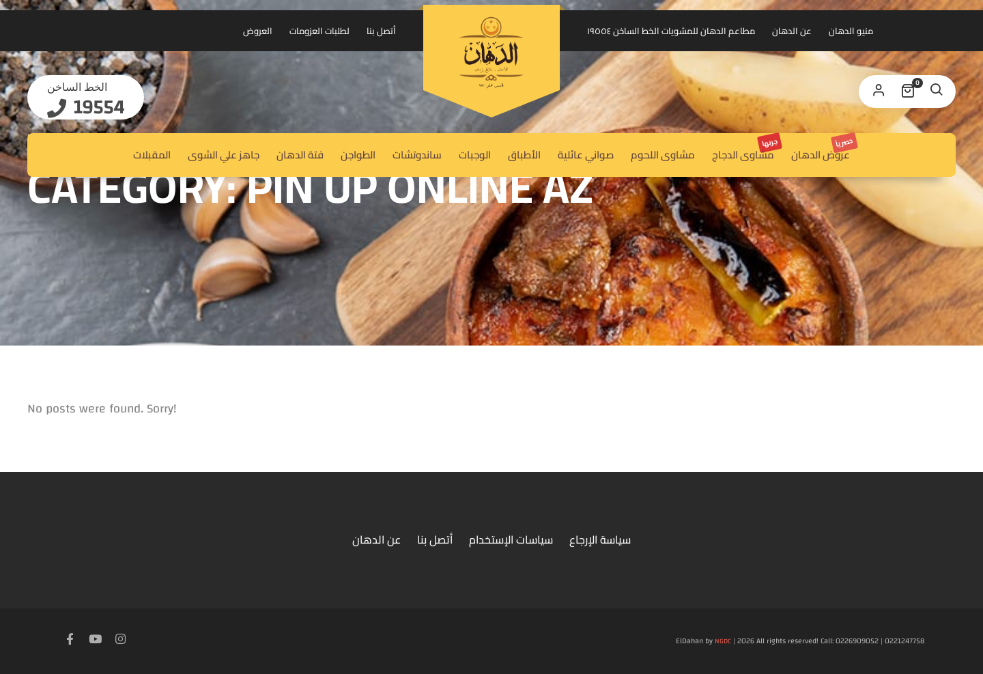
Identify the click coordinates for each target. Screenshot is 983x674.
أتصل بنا (381, 31)
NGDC (723, 641)
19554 (96, 107)
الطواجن (358, 155)
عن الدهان (792, 31)
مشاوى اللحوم (663, 155)
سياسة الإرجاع (600, 539)
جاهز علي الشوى (223, 155)
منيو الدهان (851, 31)
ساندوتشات (417, 155)
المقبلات (152, 155)
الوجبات (475, 155)
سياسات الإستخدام (511, 539)
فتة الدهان (300, 155)
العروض (257, 31)
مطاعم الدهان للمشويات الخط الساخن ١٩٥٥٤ (671, 31)
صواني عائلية (586, 155)
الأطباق (524, 155)
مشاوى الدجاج (746, 149)
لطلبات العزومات (319, 31)
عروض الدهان (824, 149)
